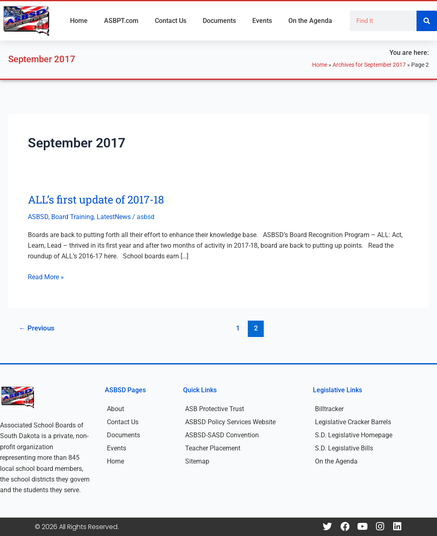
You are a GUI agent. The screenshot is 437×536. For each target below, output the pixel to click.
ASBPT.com (121, 21)
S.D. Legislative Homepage (353, 435)
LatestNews (114, 217)
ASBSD (38, 217)
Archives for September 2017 (369, 64)
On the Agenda (310, 21)
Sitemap (197, 461)
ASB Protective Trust (214, 409)
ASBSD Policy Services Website (230, 422)
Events (262, 21)
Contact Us (170, 21)
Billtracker (329, 409)
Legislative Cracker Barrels (353, 422)
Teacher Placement (212, 448)
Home (79, 21)
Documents (219, 21)
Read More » (46, 276)
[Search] (427, 21)
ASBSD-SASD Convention (222, 435)
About (115, 409)
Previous (36, 328)
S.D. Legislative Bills (344, 448)
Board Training (72, 217)
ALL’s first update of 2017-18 (96, 199)
